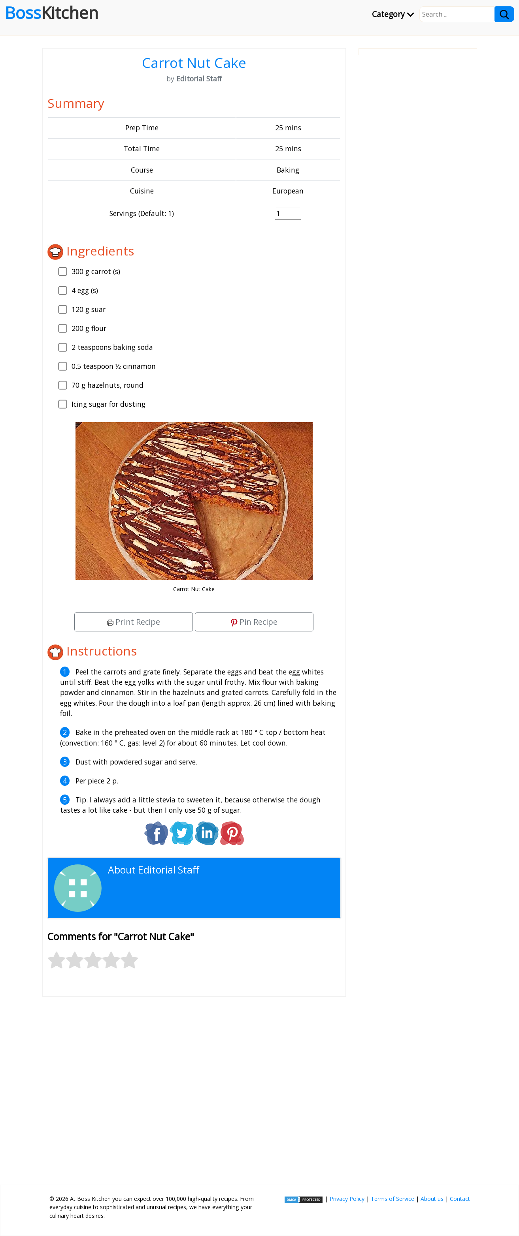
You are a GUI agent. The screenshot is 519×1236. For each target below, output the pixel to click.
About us (432, 1198)
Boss (51, 13)
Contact (460, 1198)
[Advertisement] (194, 1087)
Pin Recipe (254, 621)
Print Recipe (133, 621)
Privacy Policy (347, 1198)
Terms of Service (392, 1198)
